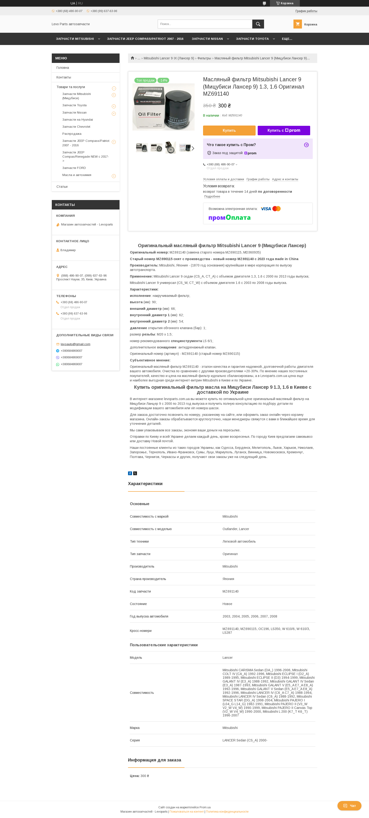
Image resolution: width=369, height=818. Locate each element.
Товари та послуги (70, 87)
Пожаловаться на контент (186, 811)
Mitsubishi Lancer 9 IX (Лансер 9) (169, 58)
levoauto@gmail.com (75, 344)
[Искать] (258, 24)
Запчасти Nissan (207, 39)
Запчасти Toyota (252, 39)
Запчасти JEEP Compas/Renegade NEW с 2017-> (85, 157)
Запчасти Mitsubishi (75, 39)
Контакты (63, 77)
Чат (349, 806)
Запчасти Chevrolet (76, 126)
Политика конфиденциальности (227, 811)
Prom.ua (205, 807)
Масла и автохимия (76, 175)
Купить (229, 130)
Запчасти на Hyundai (77, 119)
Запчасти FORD (74, 168)
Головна (62, 68)
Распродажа (71, 133)
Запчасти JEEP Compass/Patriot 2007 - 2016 (145, 39)
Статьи (62, 186)
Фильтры (204, 58)
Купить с (284, 130)
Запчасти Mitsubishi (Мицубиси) (76, 96)
